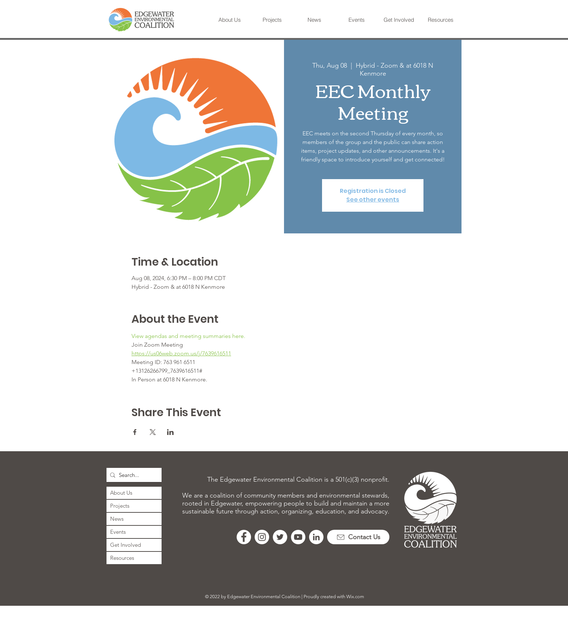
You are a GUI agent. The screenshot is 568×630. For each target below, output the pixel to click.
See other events (372, 199)
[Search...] (132, 475)
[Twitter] (280, 537)
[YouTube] (298, 537)
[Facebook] (244, 537)
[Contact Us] (358, 537)
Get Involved (125, 544)
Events (118, 531)
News (117, 518)
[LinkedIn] (316, 537)
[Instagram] (262, 537)
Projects (119, 505)
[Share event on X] (152, 432)
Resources (122, 557)
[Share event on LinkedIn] (170, 432)
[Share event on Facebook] (134, 432)
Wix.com (355, 596)
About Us (121, 492)
